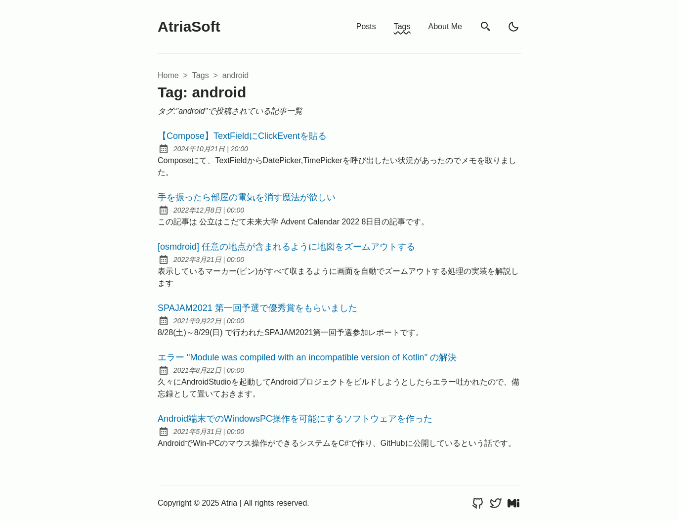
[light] (513, 27)
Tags (402, 26)
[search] (486, 27)
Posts (366, 26)
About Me (445, 26)
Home (168, 75)
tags (200, 75)
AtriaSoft (189, 26)
